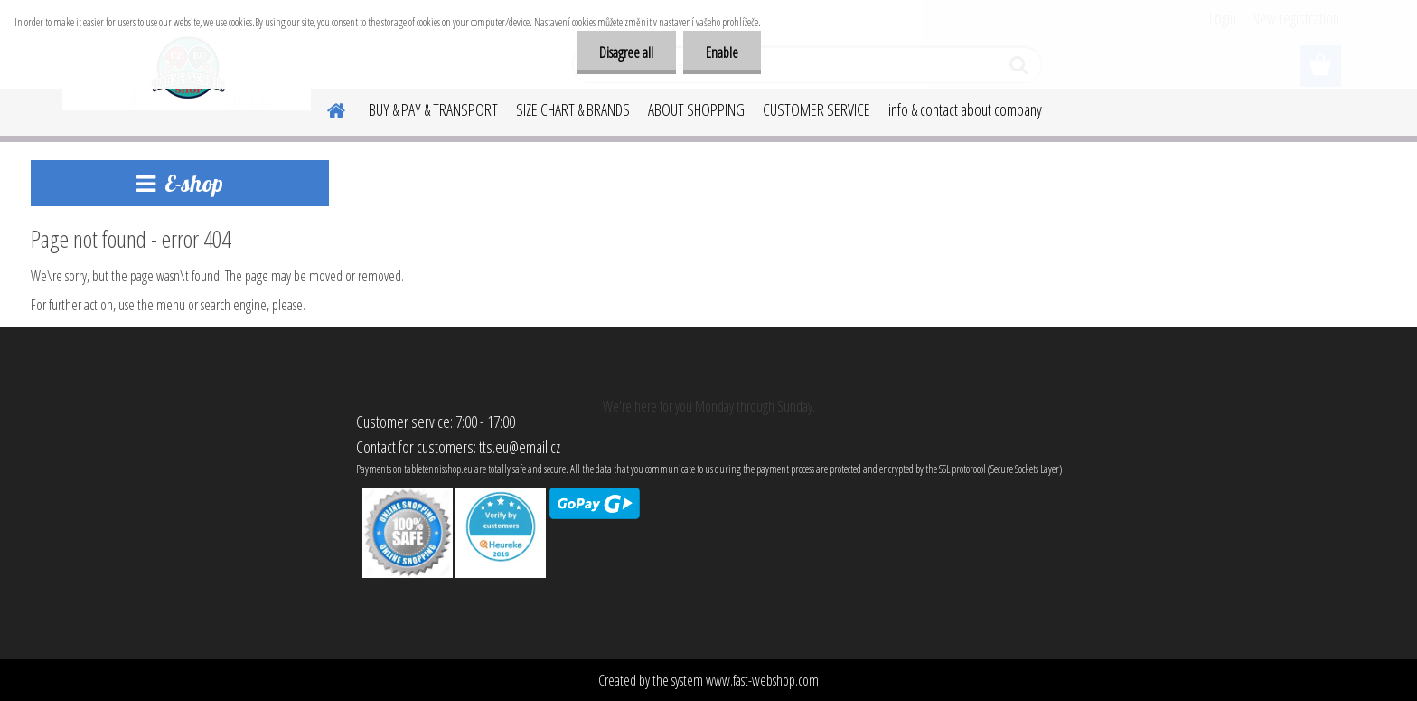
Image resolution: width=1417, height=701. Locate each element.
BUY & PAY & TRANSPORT (433, 109)
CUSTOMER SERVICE (816, 109)
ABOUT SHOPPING (696, 109)
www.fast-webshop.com (762, 680)
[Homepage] (325, 107)
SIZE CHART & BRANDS (573, 109)
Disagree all (626, 52)
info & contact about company (965, 109)
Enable (722, 52)
